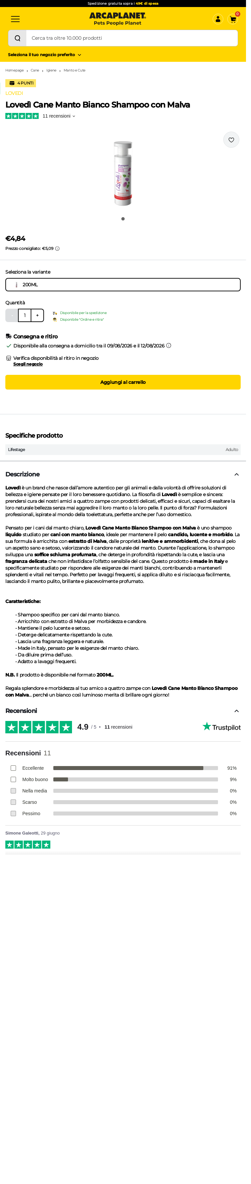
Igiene (51, 70)
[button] (123, 172)
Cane (35, 70)
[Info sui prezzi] (57, 248)
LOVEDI (14, 93)
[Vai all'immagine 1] (123, 218)
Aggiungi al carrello (123, 382)
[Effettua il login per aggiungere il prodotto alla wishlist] (231, 140)
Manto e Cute (74, 70)
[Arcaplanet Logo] (117, 19)
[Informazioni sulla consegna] (168, 345)
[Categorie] (15, 19)
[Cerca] (17, 38)
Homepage (14, 70)
